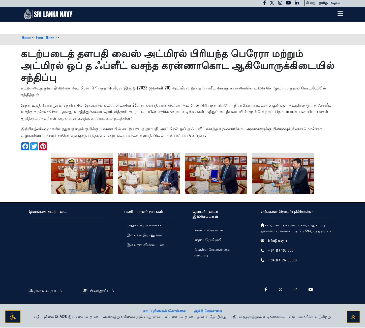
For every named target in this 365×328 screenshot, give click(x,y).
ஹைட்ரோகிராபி (208, 240)
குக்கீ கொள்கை (208, 311)
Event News (46, 38)
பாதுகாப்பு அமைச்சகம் (146, 225)
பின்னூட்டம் (98, 291)
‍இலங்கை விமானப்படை (147, 244)
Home (26, 38)
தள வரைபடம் (45, 291)
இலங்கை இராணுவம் (144, 235)
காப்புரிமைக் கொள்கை (165, 311)
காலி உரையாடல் (209, 230)
